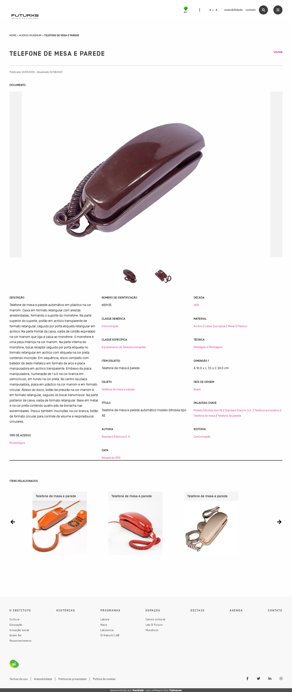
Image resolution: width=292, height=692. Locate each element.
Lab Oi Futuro (154, 624)
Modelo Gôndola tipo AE (208, 410)
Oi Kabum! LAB (109, 635)
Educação (16, 624)
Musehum (152, 630)
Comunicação (110, 326)
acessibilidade (233, 10)
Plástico (242, 326)
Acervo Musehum (30, 35)
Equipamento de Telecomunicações (124, 347)
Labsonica (107, 630)
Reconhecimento (20, 640)
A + (211, 10)
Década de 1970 (111, 457)
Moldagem (200, 347)
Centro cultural (155, 619)
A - (217, 10)
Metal (231, 326)
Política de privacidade (72, 679)
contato (251, 10)
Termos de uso (19, 679)
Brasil (197, 389)
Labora (104, 619)
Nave (103, 624)
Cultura (14, 619)
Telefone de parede (229, 415)
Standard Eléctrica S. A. (116, 436)
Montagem (215, 347)
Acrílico (198, 326)
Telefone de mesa (204, 415)
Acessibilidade (43, 679)
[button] (13, 522)
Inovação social (19, 630)
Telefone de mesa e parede (118, 389)
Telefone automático (267, 410)
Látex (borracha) (215, 326)
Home (13, 35)
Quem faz (16, 635)
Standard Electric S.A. (238, 410)
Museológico (17, 442)
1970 (196, 305)
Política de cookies (104, 679)
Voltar (278, 52)
